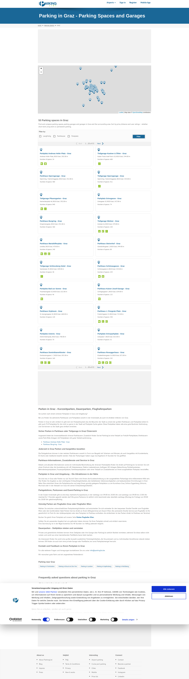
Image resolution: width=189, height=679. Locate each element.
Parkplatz (74, 136)
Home (39, 25)
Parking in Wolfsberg (122, 566)
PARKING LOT (86, 149)
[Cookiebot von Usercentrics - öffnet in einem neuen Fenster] (15, 674)
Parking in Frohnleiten (47, 566)
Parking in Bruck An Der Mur (68, 566)
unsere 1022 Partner (48, 647)
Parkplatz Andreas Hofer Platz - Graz (55, 153)
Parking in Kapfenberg (104, 566)
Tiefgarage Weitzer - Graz (108, 221)
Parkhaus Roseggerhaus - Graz (111, 352)
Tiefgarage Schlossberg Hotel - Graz (55, 266)
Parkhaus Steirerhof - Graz (109, 243)
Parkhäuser (61, 136)
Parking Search (49, 25)
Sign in (123, 2)
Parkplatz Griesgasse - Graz (109, 198)
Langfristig (47, 136)
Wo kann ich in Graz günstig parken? (53, 583)
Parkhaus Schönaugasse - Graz (111, 266)
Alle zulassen (169, 644)
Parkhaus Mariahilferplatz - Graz (53, 243)
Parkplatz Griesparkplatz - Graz (111, 334)
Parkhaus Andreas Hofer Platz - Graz (56, 442)
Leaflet (121, 112)
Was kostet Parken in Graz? (49, 589)
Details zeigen (128, 674)
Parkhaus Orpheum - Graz (51, 311)
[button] (91, 90)
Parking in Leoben (87, 566)
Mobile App (145, 2)
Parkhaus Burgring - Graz (51, 221)
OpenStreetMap (137, 112)
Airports (111, 2)
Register (133, 2)
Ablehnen (169, 651)
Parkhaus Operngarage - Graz (52, 176)
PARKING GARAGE (142, 149)
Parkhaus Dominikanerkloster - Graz (55, 352)
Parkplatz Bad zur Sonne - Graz (53, 289)
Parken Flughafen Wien (85, 517)
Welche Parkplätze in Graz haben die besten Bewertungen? (61, 605)
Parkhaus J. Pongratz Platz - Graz (112, 311)
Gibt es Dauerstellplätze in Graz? (51, 594)
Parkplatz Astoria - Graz (50, 334)
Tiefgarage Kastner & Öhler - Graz (112, 153)
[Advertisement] (94, 46)
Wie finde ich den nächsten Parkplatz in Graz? (56, 600)
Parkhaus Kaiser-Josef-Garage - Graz (113, 289)
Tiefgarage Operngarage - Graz (111, 176)
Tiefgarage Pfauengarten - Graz (53, 198)
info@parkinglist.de (97, 550)
